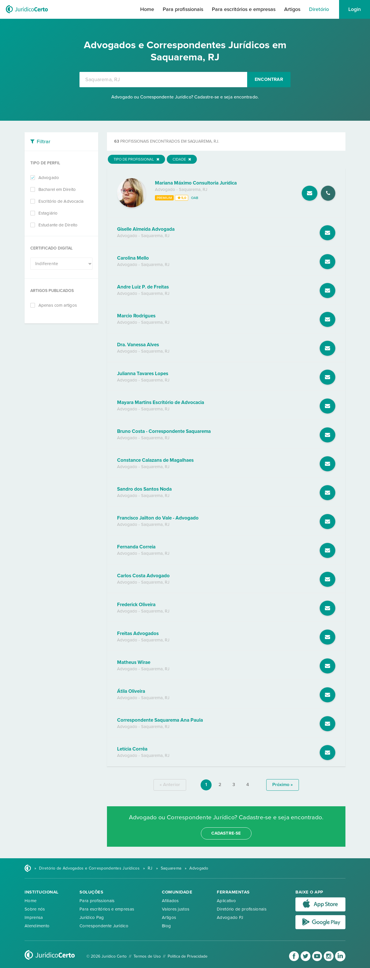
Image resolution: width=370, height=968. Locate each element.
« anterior (170, 785)
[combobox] (163, 79)
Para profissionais (183, 9)
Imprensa (34, 917)
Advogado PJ (230, 917)
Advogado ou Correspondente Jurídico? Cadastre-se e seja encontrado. (185, 97)
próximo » (282, 785)
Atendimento (37, 925)
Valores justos (175, 909)
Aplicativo (226, 900)
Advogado (48, 177)
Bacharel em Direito (57, 189)
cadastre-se (226, 833)
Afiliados (170, 900)
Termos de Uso (147, 956)
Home (147, 9)
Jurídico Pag (91, 917)
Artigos (292, 9)
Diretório (319, 9)
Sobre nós (35, 909)
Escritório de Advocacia (61, 201)
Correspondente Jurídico (103, 925)
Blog (166, 925)
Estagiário (48, 213)
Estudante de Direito (57, 225)
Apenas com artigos (57, 305)
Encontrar (269, 79)
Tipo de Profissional (136, 159)
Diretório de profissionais (242, 909)
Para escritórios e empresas (243, 9)
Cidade (182, 159)
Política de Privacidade (188, 956)
